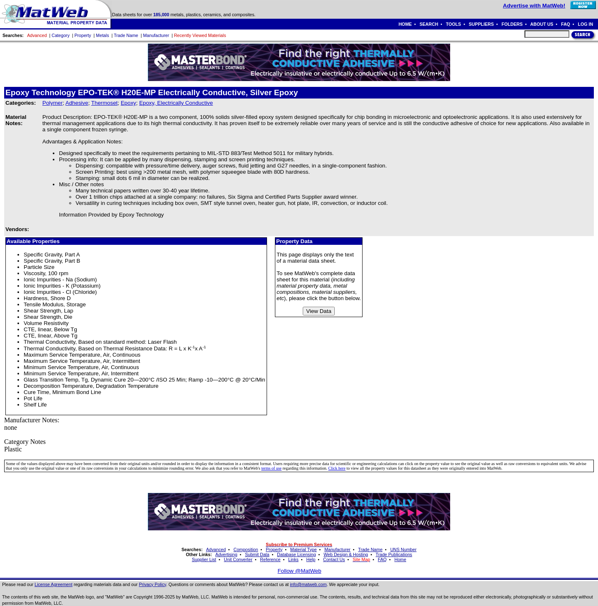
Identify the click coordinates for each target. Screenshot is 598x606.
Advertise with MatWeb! (534, 5)
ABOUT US (542, 24)
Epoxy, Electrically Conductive (176, 103)
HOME (405, 24)
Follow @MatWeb (299, 571)
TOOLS (453, 24)
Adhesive (77, 103)
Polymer (52, 103)
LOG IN (585, 24)
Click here (337, 468)
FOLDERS (512, 24)
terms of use (271, 468)
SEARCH (428, 24)
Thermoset (104, 103)
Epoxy (128, 103)
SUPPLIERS (481, 24)
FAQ (565, 24)
